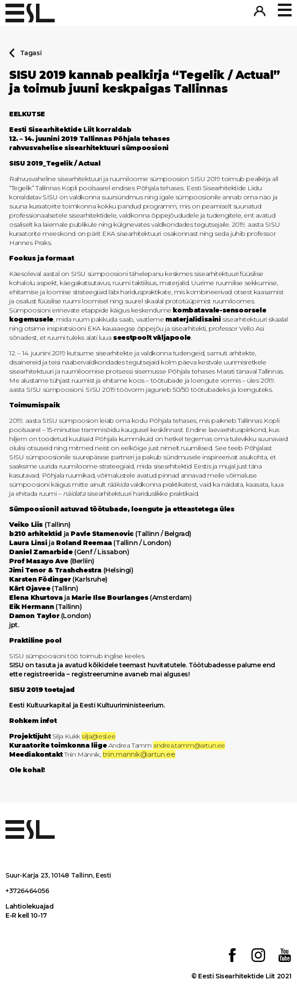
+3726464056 (27, 891)
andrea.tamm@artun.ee (189, 745)
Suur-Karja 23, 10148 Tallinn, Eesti (58, 875)
